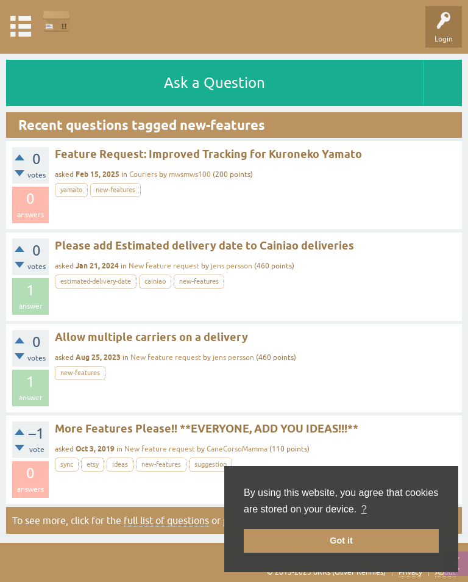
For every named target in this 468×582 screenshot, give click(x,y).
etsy (93, 464)
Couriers (143, 174)
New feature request (164, 266)
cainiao (155, 281)
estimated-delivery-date (95, 281)
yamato (71, 189)
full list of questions (166, 520)
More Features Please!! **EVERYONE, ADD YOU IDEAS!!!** (206, 428)
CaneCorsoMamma (237, 449)
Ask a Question (214, 82)
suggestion (210, 464)
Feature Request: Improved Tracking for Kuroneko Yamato (208, 154)
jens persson (231, 266)
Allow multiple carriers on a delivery (151, 337)
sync (66, 464)
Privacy (410, 572)
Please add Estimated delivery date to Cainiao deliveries (204, 245)
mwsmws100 (190, 174)
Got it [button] (341, 540)
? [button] (364, 509)
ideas (120, 464)
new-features (115, 189)
